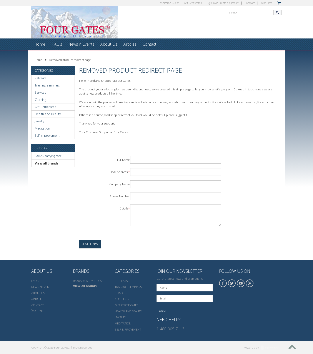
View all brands (46, 163)
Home (38, 60)
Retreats (41, 78)
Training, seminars (47, 85)
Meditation (42, 128)
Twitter (232, 283)
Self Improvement (47, 135)
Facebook (223, 283)
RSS (250, 283)
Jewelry (39, 121)
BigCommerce (271, 348)
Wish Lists (266, 3)
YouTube (241, 283)
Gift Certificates (193, 3)
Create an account (228, 3)
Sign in (211, 3)
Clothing (40, 100)
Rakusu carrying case (48, 156)
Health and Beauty (48, 114)
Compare (250, 3)
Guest (175, 3)
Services (40, 92)
